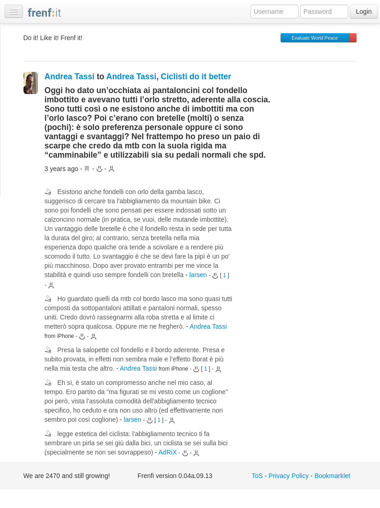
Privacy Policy (289, 475)
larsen (198, 274)
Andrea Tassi (70, 76)
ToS (257, 475)
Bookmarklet (333, 475)
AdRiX (167, 452)
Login (364, 11)
